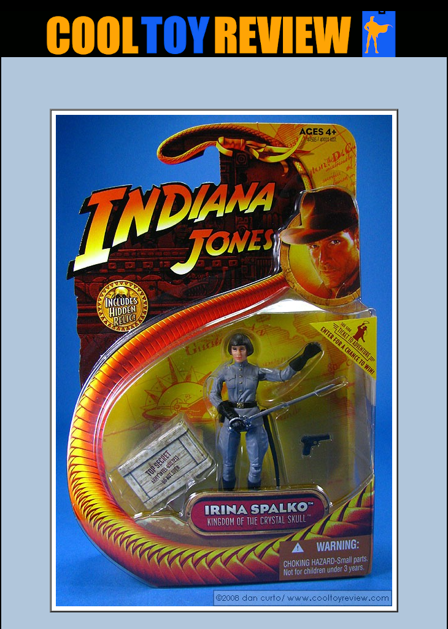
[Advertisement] (224, 86)
